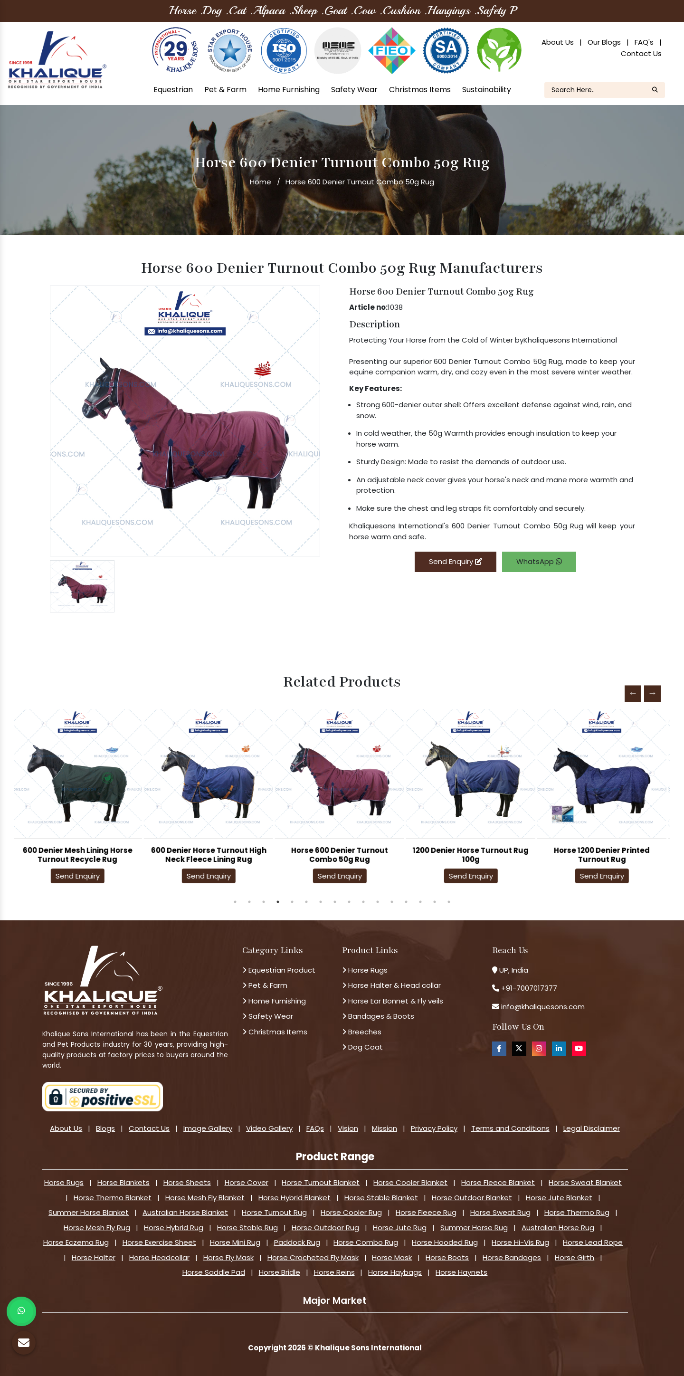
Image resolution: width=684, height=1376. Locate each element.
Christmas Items (420, 89)
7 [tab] (320, 902)
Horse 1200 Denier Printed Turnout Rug (604, 854)
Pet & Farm (225, 89)
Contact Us (641, 53)
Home (260, 182)
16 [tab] (449, 902)
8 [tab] (335, 902)
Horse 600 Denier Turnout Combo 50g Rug (342, 854)
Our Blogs (604, 42)
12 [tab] (392, 902)
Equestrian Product (278, 970)
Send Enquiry (455, 561)
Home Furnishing (289, 89)
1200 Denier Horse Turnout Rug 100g (473, 854)
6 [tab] (306, 902)
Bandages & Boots (378, 1016)
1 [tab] (235, 902)
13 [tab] (406, 902)
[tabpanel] (79, 799)
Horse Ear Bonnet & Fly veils (392, 1001)
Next (652, 693)
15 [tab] (434, 902)
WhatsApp (539, 561)
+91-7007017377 (529, 988)
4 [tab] (278, 902)
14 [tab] (420, 902)
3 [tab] (263, 902)
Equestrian (173, 89)
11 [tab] (377, 902)
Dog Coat (362, 1047)
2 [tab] (249, 902)
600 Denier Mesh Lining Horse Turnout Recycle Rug (80, 854)
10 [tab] (363, 902)
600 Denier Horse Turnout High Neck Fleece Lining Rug (211, 854)
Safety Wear (354, 89)
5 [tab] (292, 902)
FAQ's (644, 42)
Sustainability (486, 89)
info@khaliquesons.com (542, 1007)
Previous (633, 693)
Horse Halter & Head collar (391, 985)
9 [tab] (349, 902)
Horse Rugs (365, 970)
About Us (558, 42)
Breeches (361, 1032)
